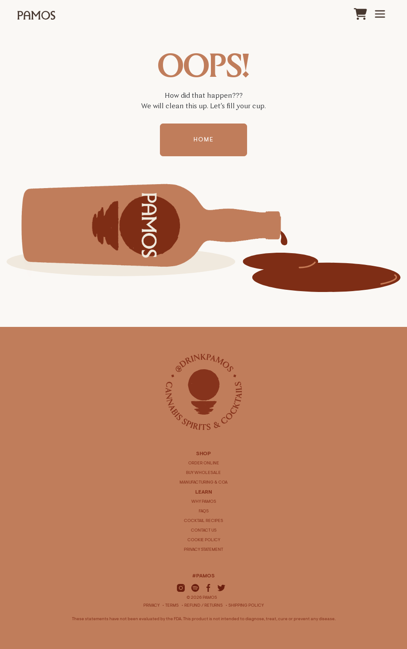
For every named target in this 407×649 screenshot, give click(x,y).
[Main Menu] (380, 14)
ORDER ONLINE (203, 463)
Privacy (151, 606)
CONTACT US (204, 531)
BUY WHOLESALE (203, 473)
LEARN (203, 492)
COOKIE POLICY (203, 540)
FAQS (204, 511)
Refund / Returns (203, 606)
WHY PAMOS (203, 502)
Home (203, 140)
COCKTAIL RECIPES (203, 521)
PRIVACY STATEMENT (203, 550)
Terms (172, 606)
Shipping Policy (246, 606)
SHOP (203, 454)
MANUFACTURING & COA (203, 483)
